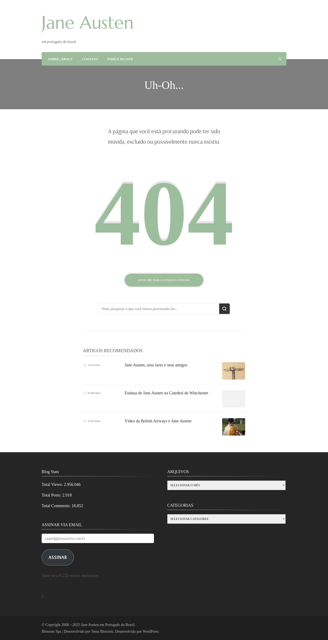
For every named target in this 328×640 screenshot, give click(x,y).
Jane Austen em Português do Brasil (108, 625)
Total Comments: (57, 505)
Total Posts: (52, 495)
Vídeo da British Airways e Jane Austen (158, 421)
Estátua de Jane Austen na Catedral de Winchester (166, 393)
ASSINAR (58, 557)
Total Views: (53, 484)
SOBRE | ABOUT (60, 59)
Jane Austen (88, 22)
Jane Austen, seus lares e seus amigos (156, 365)
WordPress (150, 631)
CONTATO (90, 59)
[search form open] (279, 58)
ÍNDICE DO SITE (120, 59)
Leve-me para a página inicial (163, 280)
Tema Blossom (102, 631)
